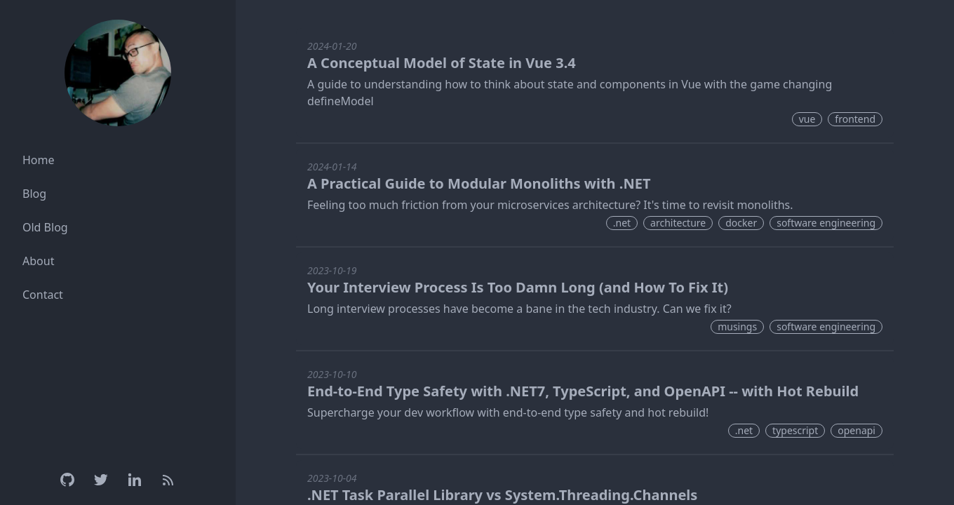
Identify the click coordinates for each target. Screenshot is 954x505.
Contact (42, 294)
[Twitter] (101, 479)
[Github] (67, 479)
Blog (34, 193)
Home (38, 160)
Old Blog (45, 227)
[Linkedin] (134, 479)
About (38, 261)
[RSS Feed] (168, 479)
